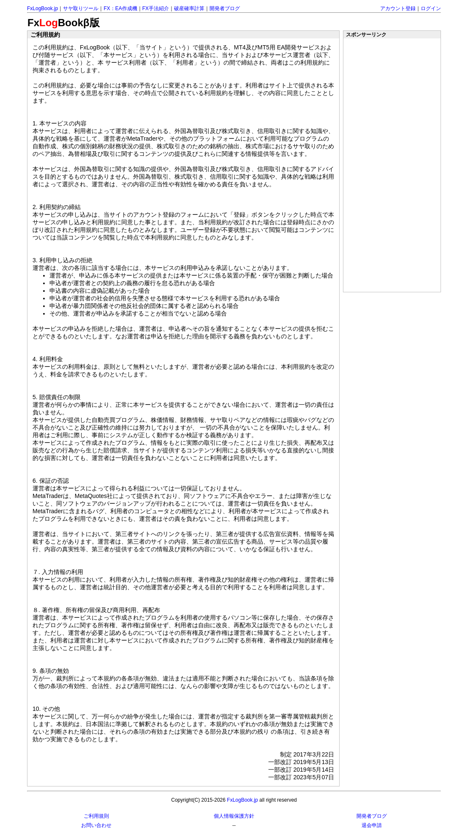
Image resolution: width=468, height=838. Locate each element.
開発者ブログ (225, 8)
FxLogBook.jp (42, 8)
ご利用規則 (96, 816)
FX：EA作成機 (120, 8)
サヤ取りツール (80, 8)
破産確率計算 (189, 8)
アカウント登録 (398, 8)
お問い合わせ (96, 825)
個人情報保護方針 (234, 816)
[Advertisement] (392, 165)
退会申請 (372, 825)
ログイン (431, 8)
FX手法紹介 (155, 8)
